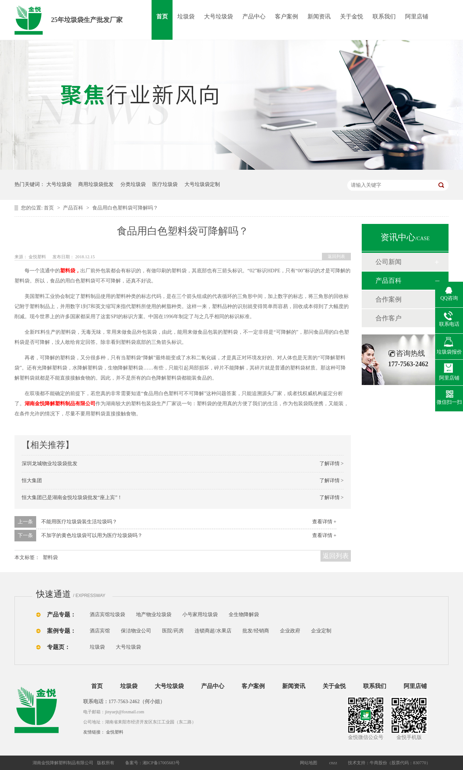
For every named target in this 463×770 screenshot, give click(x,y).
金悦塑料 (114, 732)
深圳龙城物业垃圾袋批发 (49, 463)
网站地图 (308, 762)
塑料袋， (70, 270)
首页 (162, 16)
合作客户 (388, 318)
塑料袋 (50, 557)
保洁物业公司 (136, 630)
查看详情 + (324, 521)
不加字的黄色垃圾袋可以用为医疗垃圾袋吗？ (92, 535)
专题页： (58, 647)
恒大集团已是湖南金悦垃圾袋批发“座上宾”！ (72, 497)
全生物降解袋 (244, 614)
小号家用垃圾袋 (200, 614)
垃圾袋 (186, 16)
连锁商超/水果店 (213, 630)
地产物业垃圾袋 (153, 614)
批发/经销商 (255, 630)
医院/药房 (173, 630)
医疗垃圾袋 (165, 184)
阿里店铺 (416, 16)
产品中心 (254, 16)
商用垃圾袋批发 (96, 184)
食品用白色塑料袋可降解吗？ (125, 208)
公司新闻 (388, 261)
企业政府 (290, 630)
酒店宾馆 (100, 630)
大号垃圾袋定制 (202, 184)
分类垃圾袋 (133, 184)
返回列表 (336, 256)
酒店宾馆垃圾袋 (107, 614)
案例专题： (61, 631)
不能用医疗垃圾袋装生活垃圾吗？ (79, 521)
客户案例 (286, 16)
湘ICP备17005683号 (161, 762)
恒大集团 (32, 480)
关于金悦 (351, 16)
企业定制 (321, 630)
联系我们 (384, 16)
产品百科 (74, 208)
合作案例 (388, 299)
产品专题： (61, 614)
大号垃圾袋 (218, 16)
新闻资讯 (319, 16)
